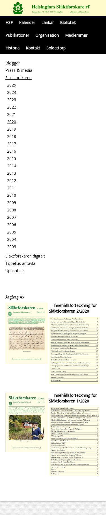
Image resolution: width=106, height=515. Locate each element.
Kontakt (33, 48)
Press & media (18, 70)
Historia (12, 48)
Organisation (47, 35)
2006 (11, 224)
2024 (11, 92)
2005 (11, 232)
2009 (11, 202)
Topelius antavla (20, 263)
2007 (11, 217)
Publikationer (17, 35)
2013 (11, 173)
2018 (11, 136)
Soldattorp (56, 48)
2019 (11, 129)
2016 (11, 151)
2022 (11, 107)
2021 (11, 114)
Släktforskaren (18, 77)
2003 (11, 246)
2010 (11, 195)
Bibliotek (68, 22)
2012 (11, 180)
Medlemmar (76, 35)
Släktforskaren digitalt (25, 256)
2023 (11, 99)
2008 (11, 210)
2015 (11, 158)
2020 (11, 121)
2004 (11, 239)
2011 (11, 188)
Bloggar (12, 63)
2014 (11, 165)
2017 (11, 143)
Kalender (27, 22)
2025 (11, 85)
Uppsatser (14, 270)
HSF (9, 22)
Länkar (47, 22)
